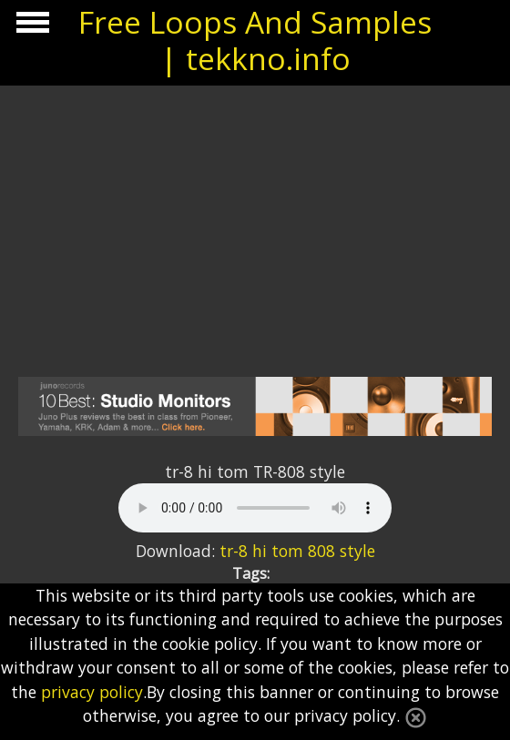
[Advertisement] (255, 222)
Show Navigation (30, 27)
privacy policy (92, 692)
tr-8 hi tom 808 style (297, 551)
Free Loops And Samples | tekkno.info (255, 40)
